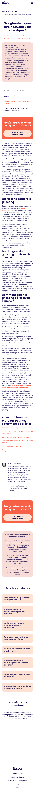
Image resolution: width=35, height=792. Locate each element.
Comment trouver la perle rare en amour (17, 428)
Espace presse (17, 774)
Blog (3, 11)
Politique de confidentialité (17, 781)
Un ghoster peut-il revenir (11, 446)
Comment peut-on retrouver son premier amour (17, 442)
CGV (17, 788)
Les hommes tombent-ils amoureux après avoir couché (17, 432)
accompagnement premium (12, 715)
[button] (32, 3)
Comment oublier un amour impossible (16, 437)
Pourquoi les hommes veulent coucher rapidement (16, 451)
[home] (6, 2)
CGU (17, 784)
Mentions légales (17, 777)
